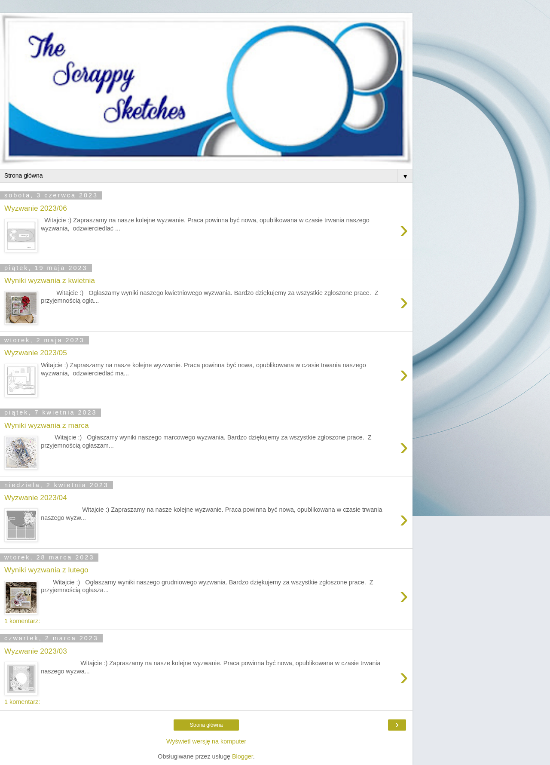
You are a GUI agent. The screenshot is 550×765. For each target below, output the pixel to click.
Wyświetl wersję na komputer (206, 741)
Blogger (242, 756)
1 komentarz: (22, 621)
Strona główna (206, 725)
